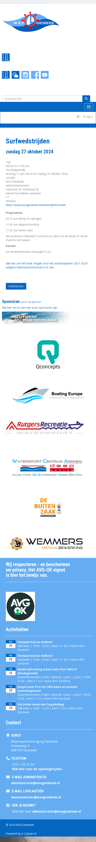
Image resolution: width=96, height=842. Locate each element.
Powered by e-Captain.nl (21, 833)
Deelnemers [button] (16, 286)
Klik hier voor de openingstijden (37, 769)
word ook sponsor (31, 302)
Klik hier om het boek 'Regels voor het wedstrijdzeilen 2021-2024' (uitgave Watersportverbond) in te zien (47, 265)
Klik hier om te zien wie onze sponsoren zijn (29, 307)
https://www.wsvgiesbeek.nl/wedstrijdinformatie (36, 205)
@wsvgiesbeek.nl (35, 783)
